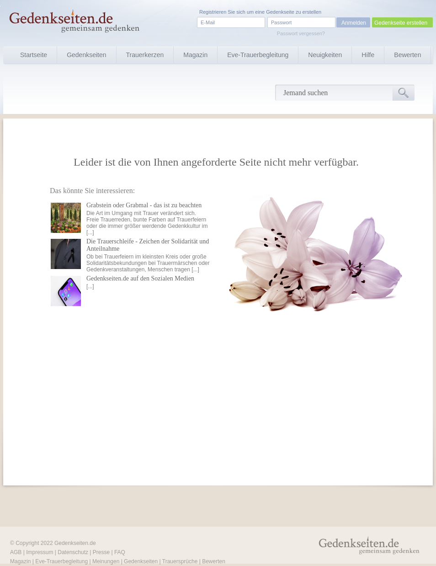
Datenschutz (73, 552)
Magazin (195, 55)
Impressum (39, 552)
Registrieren (212, 12)
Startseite (33, 55)
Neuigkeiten (325, 55)
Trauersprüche (180, 561)
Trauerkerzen (145, 55)
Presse (101, 552)
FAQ (119, 552)
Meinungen (105, 561)
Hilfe (368, 55)
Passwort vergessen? (301, 33)
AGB (15, 552)
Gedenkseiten (86, 55)
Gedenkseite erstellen (400, 23)
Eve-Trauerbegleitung (257, 55)
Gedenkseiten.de (75, 543)
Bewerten (407, 55)
